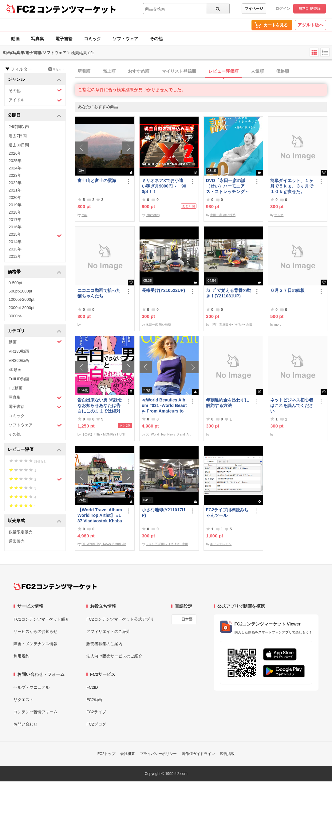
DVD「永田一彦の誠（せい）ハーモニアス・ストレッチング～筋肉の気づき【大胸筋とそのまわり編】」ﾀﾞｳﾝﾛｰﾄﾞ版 (228, 186)
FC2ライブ (96, 712)
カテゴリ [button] (34, 331)
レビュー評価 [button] (34, 450)
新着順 (83, 71)
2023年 (15, 175)
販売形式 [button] (34, 521)
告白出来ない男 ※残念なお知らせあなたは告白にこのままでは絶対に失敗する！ (99, 405)
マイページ (254, 8)
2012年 (15, 256)
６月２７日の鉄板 (287, 290)
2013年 (15, 249)
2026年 (15, 153)
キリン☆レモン (220, 544)
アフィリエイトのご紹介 (108, 631)
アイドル (35, 100)
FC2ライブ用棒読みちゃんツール (227, 512)
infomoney (153, 215)
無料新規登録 (309, 8)
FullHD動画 (19, 379)
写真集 (37, 38)
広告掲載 (227, 754)
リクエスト (24, 699)
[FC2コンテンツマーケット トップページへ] (55, 586)
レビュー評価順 (223, 71)
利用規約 (22, 656)
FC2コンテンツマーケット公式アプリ (120, 619)
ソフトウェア (125, 38)
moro (277, 324)
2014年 (15, 241)
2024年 (15, 168)
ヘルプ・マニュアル (31, 687)
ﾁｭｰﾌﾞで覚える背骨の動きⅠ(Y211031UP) (228, 293)
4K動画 (15, 369)
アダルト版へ (310, 24)
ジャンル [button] (34, 80)
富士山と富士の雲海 (96, 180)
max (84, 215)
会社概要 (127, 754)
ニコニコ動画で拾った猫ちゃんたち (99, 293)
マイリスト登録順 (179, 71)
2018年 (15, 212)
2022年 (15, 182)
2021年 (15, 190)
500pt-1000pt (20, 291)
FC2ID (92, 687)
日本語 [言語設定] (186, 619)
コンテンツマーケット (77, 9)
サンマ (278, 215)
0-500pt (15, 283)
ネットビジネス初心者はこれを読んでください (291, 405)
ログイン (282, 8)
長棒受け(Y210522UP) (163, 290)
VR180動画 (19, 351)
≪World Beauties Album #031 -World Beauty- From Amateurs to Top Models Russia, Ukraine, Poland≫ (164, 405)
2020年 (15, 197)
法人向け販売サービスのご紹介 (114, 656)
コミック (92, 38)
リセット (56, 69)
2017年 (15, 219)
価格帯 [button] (34, 272)
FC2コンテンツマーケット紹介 (41, 619)
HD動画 (15, 388)
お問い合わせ (26, 724)
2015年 (35, 235)
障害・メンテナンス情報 (35, 643)
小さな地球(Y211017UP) (163, 512)
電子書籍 (64, 38)
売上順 (109, 71)
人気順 (257, 71)
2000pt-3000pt (21, 307)
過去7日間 (18, 136)
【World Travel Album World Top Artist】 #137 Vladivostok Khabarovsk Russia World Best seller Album (99, 515)
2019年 (15, 205)
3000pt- (15, 316)
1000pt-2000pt (21, 299)
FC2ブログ (96, 724)
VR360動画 (19, 360)
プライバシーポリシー (158, 754)
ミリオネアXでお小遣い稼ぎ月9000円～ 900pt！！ (164, 186)
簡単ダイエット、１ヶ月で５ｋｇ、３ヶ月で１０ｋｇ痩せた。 (291, 186)
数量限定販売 (21, 532)
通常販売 (17, 541)
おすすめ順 (138, 71)
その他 (156, 38)
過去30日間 (19, 145)
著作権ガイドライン (198, 754)
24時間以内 (19, 126)
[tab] (203, 71)
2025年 (15, 160)
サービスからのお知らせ (35, 631)
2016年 (15, 227)
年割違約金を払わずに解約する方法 (227, 402)
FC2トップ (106, 754)
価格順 (282, 71)
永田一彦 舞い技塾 (222, 215)
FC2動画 (94, 699)
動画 (15, 38)
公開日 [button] (34, 115)
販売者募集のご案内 (104, 643)
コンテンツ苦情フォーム (35, 712)
